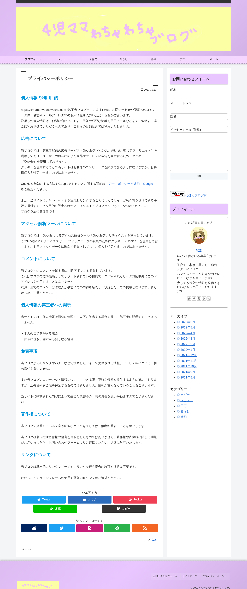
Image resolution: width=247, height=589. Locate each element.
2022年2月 (187, 351)
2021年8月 (187, 384)
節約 (183, 423)
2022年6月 (187, 329)
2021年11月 (188, 367)
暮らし (185, 418)
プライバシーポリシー (216, 575)
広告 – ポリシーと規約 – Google (130, 183)
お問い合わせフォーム (170, 575)
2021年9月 (187, 379)
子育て (185, 412)
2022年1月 (187, 356)
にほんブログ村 (188, 202)
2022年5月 (187, 334)
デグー (185, 401)
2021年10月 (188, 373)
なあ (199, 257)
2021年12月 (188, 362)
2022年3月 (187, 345)
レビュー (186, 407)
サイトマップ (193, 575)
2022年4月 (187, 340)
